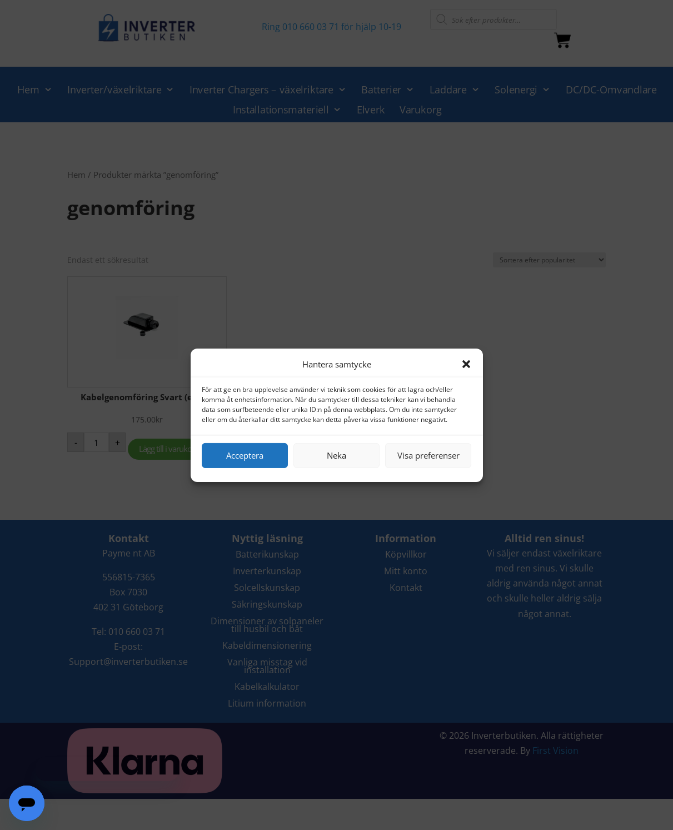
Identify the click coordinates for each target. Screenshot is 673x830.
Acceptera (244, 455)
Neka (336, 455)
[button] (466, 364)
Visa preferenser (428, 455)
